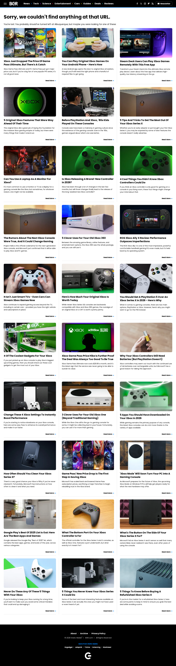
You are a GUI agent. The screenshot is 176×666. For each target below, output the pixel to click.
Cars (77, 3)
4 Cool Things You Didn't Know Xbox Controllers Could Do (142, 181)
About (74, 633)
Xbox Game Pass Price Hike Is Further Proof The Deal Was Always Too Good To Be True (88, 357)
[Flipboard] (149, 4)
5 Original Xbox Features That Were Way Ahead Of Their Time (28, 122)
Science (46, 3)
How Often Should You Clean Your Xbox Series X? (27, 475)
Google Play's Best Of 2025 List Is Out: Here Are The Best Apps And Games (29, 534)
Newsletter (164, 4)
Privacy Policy (98, 633)
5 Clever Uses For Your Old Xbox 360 (84, 238)
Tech (36, 3)
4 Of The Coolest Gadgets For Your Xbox (28, 355)
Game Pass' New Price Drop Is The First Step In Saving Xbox (85, 475)
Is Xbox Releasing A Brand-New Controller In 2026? (88, 180)
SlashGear (107, 647)
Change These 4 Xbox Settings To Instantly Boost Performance (30, 416)
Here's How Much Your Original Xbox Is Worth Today (85, 298)
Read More (50, 81)
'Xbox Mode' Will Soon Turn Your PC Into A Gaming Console (145, 475)
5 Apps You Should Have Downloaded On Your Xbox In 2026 (145, 416)
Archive (84, 633)
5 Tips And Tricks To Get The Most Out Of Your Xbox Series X (144, 122)
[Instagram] (145, 4)
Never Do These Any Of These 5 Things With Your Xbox (27, 593)
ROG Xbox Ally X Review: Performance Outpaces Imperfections (143, 239)
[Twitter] (141, 4)
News (27, 3)
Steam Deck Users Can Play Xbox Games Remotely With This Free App (144, 63)
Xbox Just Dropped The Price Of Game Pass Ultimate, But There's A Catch (27, 63)
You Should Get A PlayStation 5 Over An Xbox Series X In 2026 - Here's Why (144, 298)
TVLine (87, 647)
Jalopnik (78, 647)
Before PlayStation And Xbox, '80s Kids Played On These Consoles (85, 122)
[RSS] (153, 4)
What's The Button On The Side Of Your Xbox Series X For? (143, 534)
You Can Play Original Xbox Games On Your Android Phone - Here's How (85, 63)
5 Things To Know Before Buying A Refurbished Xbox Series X (140, 593)
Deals (98, 3)
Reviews (109, 3)
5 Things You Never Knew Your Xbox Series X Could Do (88, 593)
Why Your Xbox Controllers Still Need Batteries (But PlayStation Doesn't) (142, 357)
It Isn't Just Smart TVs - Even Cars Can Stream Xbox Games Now (27, 298)
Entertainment (63, 3)
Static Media (76, 638)
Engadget (68, 647)
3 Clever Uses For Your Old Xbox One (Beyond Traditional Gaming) (84, 416)
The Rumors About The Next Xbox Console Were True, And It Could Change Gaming (29, 239)
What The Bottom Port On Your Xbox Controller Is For (84, 534)
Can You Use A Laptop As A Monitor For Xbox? (27, 180)
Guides (87, 3)
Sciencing (96, 647)
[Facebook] (137, 4)
